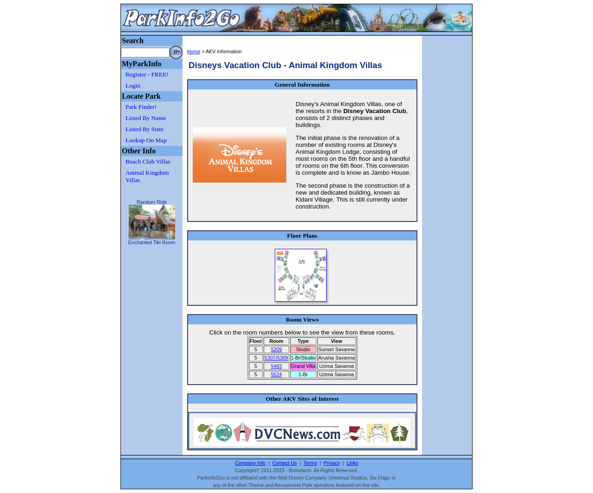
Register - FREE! (147, 74)
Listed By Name (146, 117)
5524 (276, 374)
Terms (310, 463)
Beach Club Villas (148, 161)
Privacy (332, 463)
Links (352, 463)
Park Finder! (141, 106)
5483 (276, 366)
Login (133, 85)
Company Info (250, 463)
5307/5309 (276, 357)
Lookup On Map (146, 140)
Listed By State (145, 129)
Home (193, 51)
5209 (276, 349)
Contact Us (284, 463)
